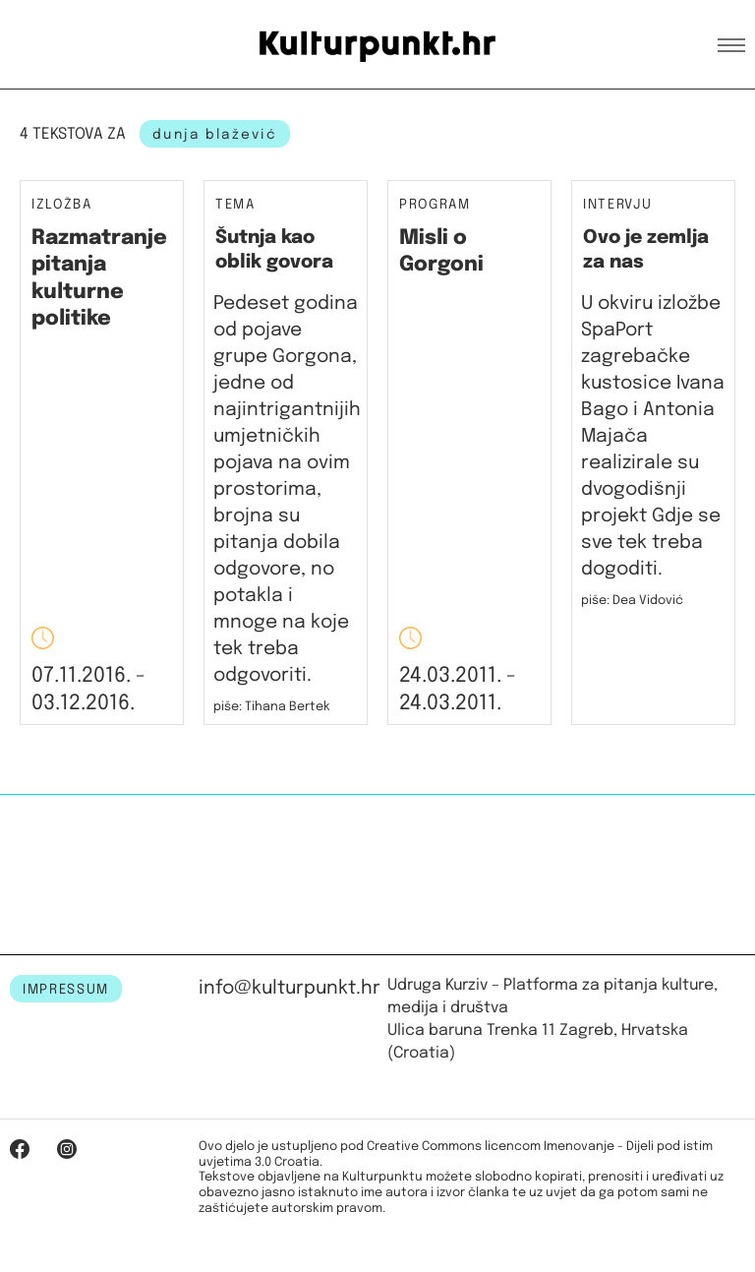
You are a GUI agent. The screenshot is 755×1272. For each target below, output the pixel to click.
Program (435, 205)
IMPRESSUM (66, 990)
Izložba (61, 205)
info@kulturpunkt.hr (289, 988)
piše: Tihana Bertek (271, 706)
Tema (235, 205)
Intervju (617, 205)
